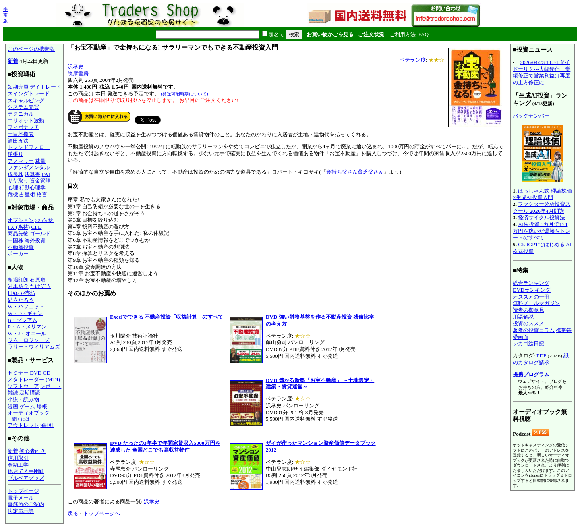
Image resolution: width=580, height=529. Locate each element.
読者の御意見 (528, 310)
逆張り (15, 154)
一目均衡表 (21, 134)
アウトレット (23, 425)
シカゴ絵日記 (528, 343)
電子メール (21, 498)
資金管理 (40, 181)
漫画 (13, 406)
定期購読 (29, 393)
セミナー (18, 373)
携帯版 (5, 15)
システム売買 (23, 107)
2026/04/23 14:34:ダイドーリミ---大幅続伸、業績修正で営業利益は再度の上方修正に (541, 72)
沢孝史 (75, 67)
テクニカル (21, 114)
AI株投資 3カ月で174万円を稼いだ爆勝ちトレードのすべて (541, 231)
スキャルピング (26, 101)
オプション (21, 220)
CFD (36, 227)
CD (47, 373)
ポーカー (18, 254)
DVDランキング (532, 290)
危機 (13, 194)
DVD (35, 373)
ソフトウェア (23, 386)
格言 (42, 194)
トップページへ (101, 513)
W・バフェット (26, 306)
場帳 (42, 406)
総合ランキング (531, 283)
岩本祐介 (18, 286)
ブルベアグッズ (26, 478)
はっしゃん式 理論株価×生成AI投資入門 (542, 194)
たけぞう (40, 286)
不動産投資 (21, 247)
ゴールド (40, 233)
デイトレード (45, 87)
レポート (50, 386)
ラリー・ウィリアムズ (34, 347)
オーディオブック (29, 413)
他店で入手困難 (26, 471)
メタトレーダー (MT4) (34, 379)
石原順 (38, 280)
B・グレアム (22, 320)
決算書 (32, 174)
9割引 (47, 425)
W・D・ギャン (25, 313)
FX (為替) (19, 227)
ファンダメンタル (29, 167)
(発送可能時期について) (184, 93)
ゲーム (27, 406)
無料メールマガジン (536, 303)
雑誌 (13, 393)
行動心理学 (32, 188)
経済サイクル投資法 (541, 217)
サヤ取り (18, 181)
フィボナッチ (23, 127)
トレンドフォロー (29, 147)
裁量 (40, 161)
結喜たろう (21, 300)
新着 (13, 61)
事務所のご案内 (26, 504)
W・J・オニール (27, 333)
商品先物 (18, 233)
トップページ (23, 491)
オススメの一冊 (531, 297)
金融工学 (18, 465)
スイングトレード (29, 94)
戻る (73, 513)
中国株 (15, 240)
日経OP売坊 (21, 293)
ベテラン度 (413, 60)
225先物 (44, 220)
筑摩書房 (78, 74)
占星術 (27, 194)
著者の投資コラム (534, 330)
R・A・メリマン (27, 327)
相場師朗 (18, 280)
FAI (46, 174)
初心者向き (32, 451)
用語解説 (523, 317)
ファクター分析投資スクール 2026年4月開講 (541, 207)
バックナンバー (531, 116)
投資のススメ (528, 323)
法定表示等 (21, 511)
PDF (541, 356)
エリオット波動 (26, 121)
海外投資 (35, 240)
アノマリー (21, 161)
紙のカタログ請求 (541, 359)
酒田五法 (18, 141)
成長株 (15, 174)
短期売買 (18, 87)
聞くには (21, 419)
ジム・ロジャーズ (29, 340)
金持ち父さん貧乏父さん (355, 172)
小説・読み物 (23, 399)
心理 (13, 188)
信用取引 (18, 458)
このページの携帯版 (31, 49)
